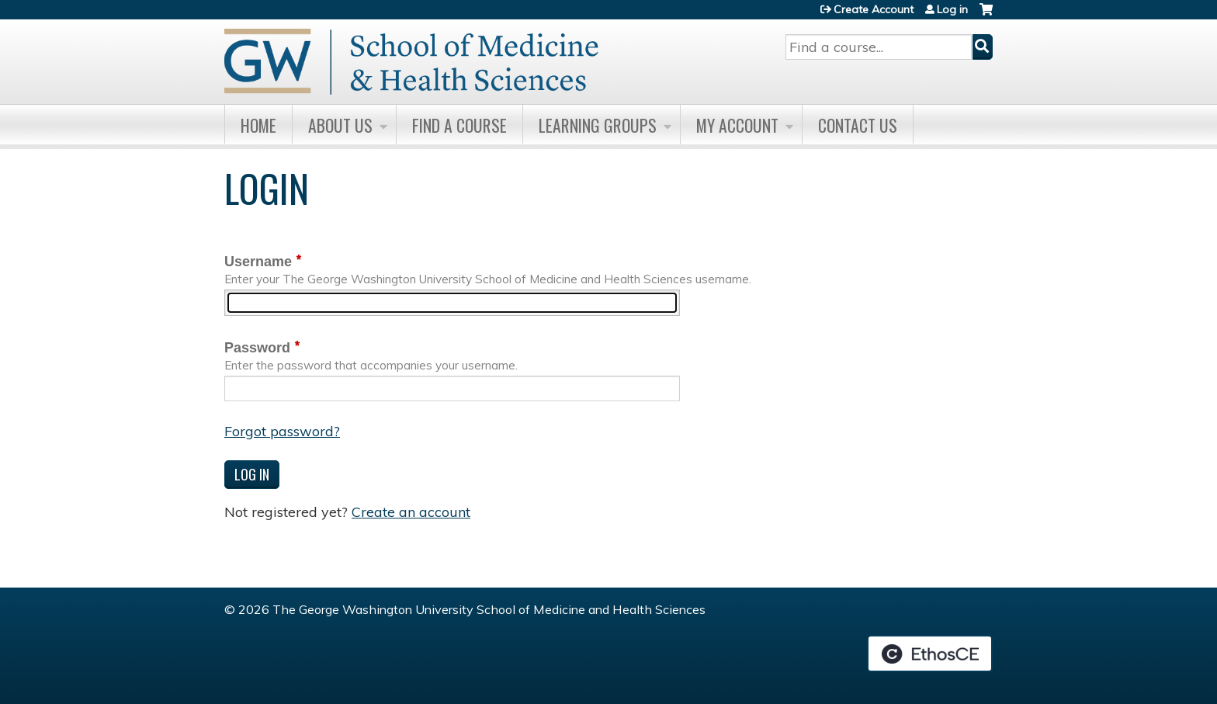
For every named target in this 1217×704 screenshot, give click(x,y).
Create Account (874, 9)
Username (258, 261)
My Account (737, 125)
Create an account (411, 512)
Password (257, 347)
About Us (340, 125)
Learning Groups (598, 125)
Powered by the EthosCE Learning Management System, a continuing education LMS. (930, 653)
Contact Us (857, 125)
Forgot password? (282, 431)
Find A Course (459, 125)
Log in (952, 9)
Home (258, 125)
